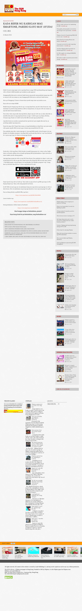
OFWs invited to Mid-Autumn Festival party (71, 101)
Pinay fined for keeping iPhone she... (45, 556)
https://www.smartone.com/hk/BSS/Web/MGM (28, 195)
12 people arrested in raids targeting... (59, 555)
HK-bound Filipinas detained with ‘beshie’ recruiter (70, 265)
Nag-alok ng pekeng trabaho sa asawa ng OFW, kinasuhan (67, 234)
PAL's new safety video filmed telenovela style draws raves (70, 148)
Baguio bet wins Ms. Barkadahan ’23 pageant (37, 469)
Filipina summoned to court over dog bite (37, 405)
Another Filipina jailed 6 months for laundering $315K (66, 49)
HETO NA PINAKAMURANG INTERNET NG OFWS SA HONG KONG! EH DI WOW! (70, 122)
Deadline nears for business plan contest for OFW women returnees (70, 358)
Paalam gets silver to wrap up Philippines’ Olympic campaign (70, 287)
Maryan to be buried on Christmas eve (70, 157)
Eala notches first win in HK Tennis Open (70, 255)
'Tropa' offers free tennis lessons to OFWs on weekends (70, 331)
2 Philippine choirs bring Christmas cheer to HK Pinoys (70, 177)
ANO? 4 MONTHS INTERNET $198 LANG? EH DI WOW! (70, 111)
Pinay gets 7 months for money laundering (37, 520)
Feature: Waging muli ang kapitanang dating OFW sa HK (66, 225)
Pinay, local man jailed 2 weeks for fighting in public (65, 207)
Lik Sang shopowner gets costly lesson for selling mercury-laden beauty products (65, 220)
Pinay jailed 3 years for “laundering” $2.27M (37, 508)
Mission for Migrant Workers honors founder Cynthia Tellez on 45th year (71, 139)
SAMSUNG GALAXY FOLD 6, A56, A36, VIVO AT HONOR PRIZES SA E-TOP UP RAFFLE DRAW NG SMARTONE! (70, 72)
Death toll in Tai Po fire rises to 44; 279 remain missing (70, 186)
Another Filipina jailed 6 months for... (72, 555)
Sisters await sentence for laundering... (5, 556)
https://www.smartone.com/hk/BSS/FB (28, 208)
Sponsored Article (8, 21)
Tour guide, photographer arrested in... (19, 556)
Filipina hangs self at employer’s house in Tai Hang (65, 202)
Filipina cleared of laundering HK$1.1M (33, 555)
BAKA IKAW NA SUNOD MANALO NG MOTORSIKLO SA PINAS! (70, 93)
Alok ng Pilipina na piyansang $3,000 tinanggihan (66, 243)
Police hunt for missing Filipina (65, 230)
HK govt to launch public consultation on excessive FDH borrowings (71, 367)
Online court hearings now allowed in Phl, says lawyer (70, 306)
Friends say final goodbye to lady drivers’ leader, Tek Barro (70, 275)
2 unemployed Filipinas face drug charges (37, 495)
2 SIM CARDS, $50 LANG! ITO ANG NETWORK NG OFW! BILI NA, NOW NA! (70, 83)
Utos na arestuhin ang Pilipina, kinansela (64, 238)
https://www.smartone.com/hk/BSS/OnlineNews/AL (28, 201)
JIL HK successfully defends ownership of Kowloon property (37, 482)
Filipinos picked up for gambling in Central (37, 457)
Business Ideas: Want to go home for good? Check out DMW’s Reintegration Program (70, 377)
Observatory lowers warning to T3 (65, 216)
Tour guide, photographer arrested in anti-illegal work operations (66, 29)
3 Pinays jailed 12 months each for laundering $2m (65, 211)
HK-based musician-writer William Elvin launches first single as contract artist (70, 297)
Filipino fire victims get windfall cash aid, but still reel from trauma (71, 167)
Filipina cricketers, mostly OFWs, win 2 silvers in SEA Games (70, 321)
